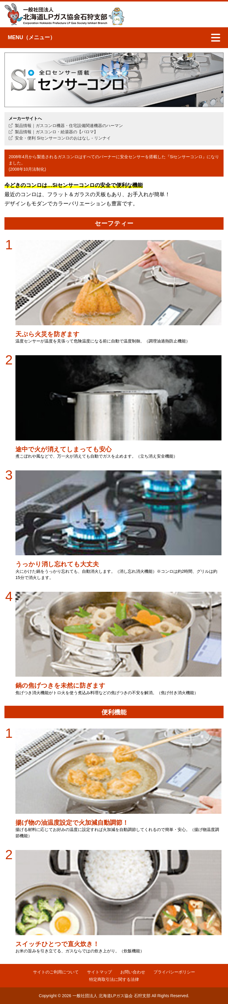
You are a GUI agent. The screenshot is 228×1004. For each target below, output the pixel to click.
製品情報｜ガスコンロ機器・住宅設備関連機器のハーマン (69, 125)
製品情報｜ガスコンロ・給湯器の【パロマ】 (56, 131)
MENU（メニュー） (31, 37)
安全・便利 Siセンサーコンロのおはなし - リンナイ (63, 138)
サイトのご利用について (56, 972)
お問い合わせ (132, 972)
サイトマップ (99, 972)
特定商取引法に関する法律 (114, 979)
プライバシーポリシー (174, 972)
